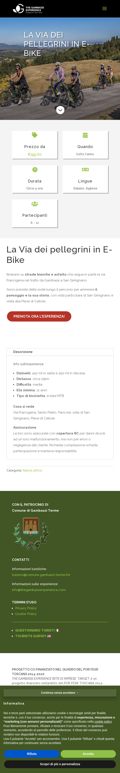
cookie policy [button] (103, 721)
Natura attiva (32, 470)
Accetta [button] (88, 754)
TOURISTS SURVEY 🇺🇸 (33, 636)
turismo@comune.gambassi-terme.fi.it (41, 575)
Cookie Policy (26, 614)
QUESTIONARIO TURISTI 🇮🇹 (37, 630)
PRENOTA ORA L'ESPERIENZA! (39, 316)
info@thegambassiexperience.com (39, 590)
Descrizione (23, 352)
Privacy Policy (26, 608)
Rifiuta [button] (32, 754)
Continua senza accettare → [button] (60, 692)
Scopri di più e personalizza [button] (60, 764)
